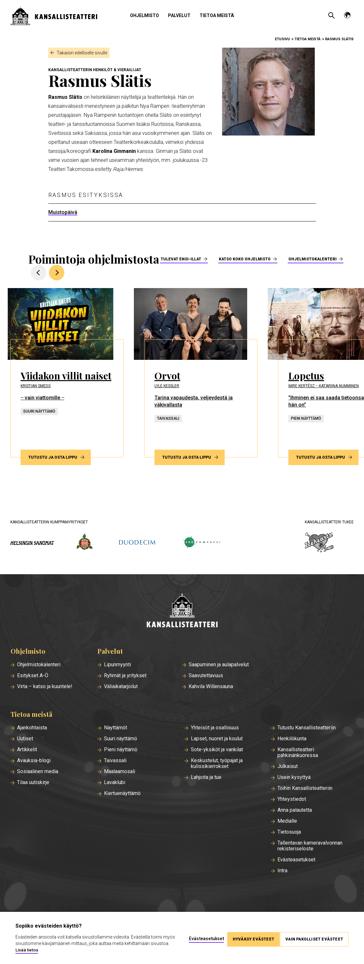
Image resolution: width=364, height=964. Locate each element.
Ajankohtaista (32, 728)
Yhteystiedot (291, 799)
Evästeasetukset (296, 860)
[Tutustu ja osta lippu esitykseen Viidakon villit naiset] (69, 372)
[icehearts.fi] (319, 543)
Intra (282, 871)
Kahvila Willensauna (211, 686)
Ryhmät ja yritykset (125, 676)
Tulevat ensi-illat (181, 259)
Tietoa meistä (217, 15)
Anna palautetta (294, 810)
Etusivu (282, 39)
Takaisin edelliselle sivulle (82, 52)
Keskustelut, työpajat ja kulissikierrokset (217, 763)
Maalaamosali (119, 771)
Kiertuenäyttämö (122, 793)
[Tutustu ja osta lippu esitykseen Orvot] (203, 372)
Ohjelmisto (144, 15)
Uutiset (25, 739)
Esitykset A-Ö (32, 676)
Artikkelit (27, 750)
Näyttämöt (115, 728)
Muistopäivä (62, 212)
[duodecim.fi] (137, 543)
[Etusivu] (182, 611)
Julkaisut (287, 766)
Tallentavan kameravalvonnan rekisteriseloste (309, 846)
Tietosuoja (289, 832)
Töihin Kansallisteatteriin (304, 788)
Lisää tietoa (46, 950)
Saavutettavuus (206, 676)
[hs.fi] (32, 542)
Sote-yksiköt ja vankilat (217, 750)
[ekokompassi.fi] (201, 543)
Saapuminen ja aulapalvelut (219, 665)
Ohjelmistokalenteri (312, 259)
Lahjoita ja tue (206, 777)
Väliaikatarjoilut (121, 686)
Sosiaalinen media (37, 771)
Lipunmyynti (117, 665)
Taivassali (115, 760)
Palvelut (179, 15)
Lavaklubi (114, 782)
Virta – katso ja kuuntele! (44, 686)
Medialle (287, 821)
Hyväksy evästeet (250, 938)
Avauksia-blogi (34, 760)
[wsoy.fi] (85, 543)
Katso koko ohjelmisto (245, 259)
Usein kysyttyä (294, 777)
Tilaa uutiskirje (33, 782)
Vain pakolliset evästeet (314, 938)
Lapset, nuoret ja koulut (217, 739)
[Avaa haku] (331, 15)
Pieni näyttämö (120, 750)
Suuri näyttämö (120, 739)
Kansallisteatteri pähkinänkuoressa (297, 752)
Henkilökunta (291, 739)
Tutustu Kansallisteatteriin (306, 728)
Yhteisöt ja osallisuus (215, 728)
